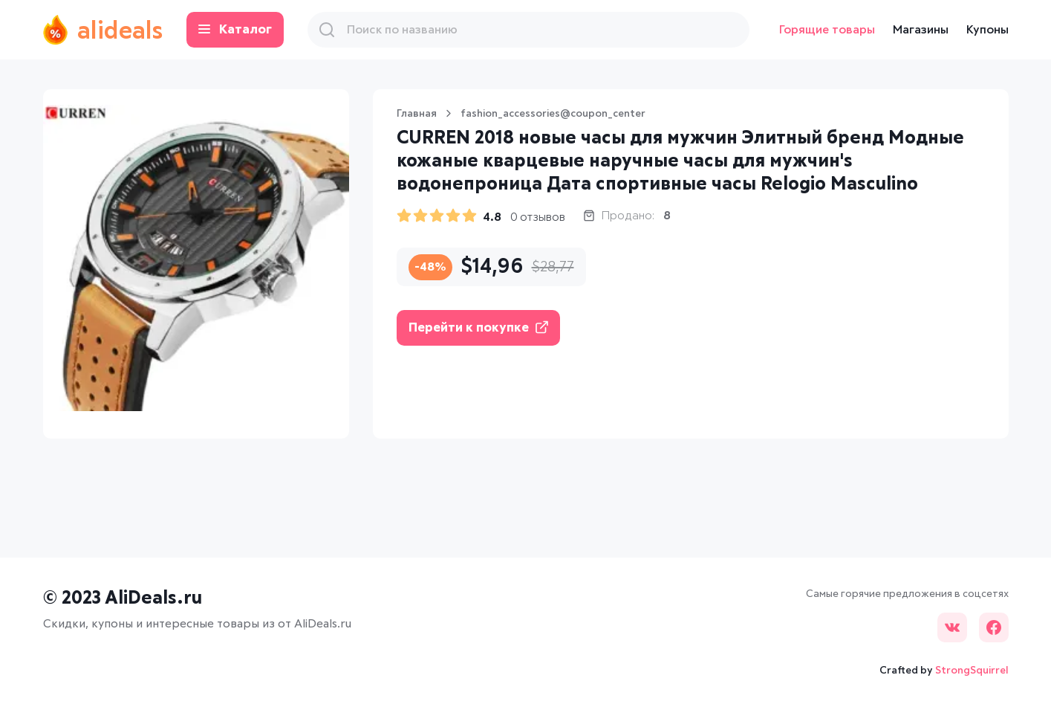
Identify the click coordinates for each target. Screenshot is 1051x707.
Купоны (987, 30)
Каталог (235, 30)
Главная (417, 114)
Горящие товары (827, 30)
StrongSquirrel (972, 670)
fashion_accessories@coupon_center (553, 114)
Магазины (920, 30)
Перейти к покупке (478, 327)
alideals (103, 30)
